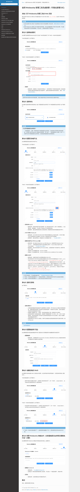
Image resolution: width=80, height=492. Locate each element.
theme (34, 489)
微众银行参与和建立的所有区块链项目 (8, 37)
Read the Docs (45, 489)
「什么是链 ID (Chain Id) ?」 (39, 470)
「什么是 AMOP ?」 (57, 237)
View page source (61, 2)
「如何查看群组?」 (27, 325)
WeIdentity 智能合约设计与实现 (7, 33)
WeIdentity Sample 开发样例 (7, 22)
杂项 (2, 26)
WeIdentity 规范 (4, 18)
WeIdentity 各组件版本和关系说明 (8, 11)
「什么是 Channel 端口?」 (40, 246)
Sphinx (28, 489)
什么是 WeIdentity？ (5, 9)
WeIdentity (9, 1)
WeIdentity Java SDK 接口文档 (7, 20)
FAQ (2, 27)
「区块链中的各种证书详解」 (47, 275)
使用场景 (3, 16)
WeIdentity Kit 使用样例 (6, 24)
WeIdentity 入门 (4, 13)
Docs (23, 2)
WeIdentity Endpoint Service (6, 31)
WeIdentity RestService (5, 29)
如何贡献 (3, 35)
